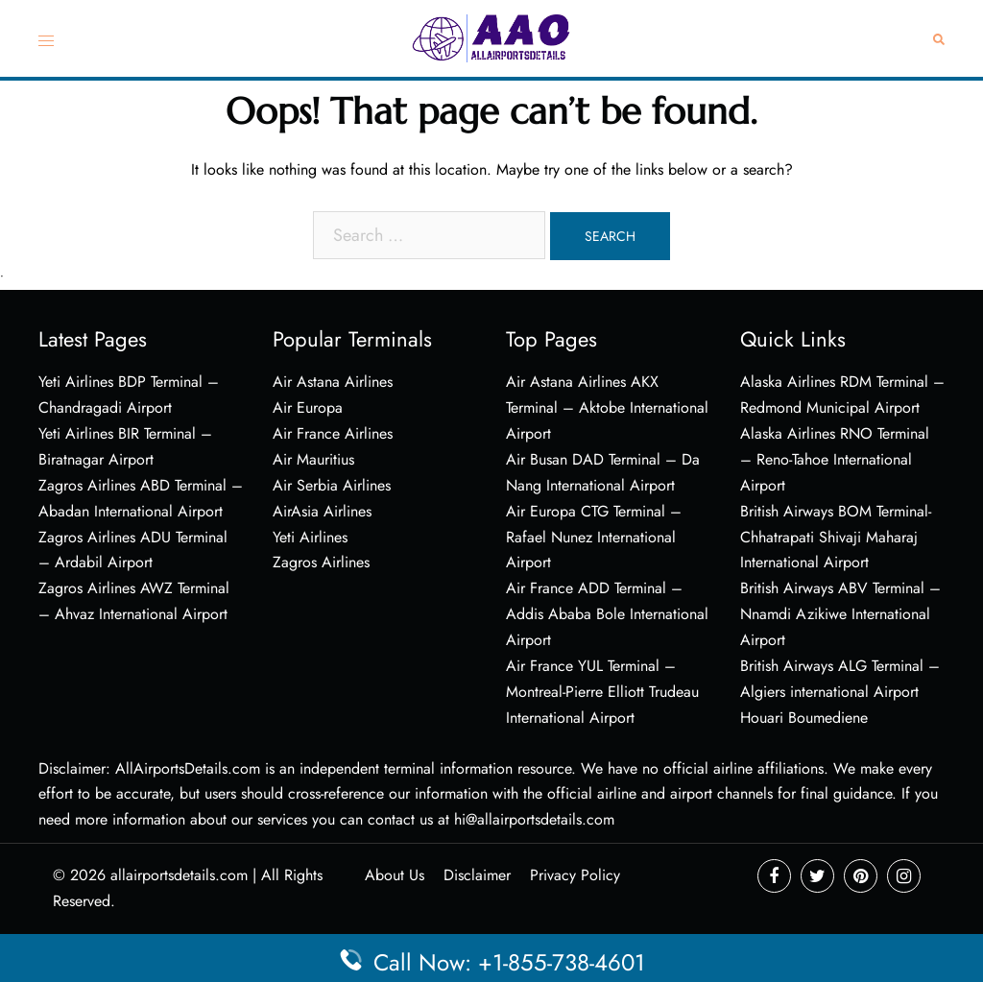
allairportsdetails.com (179, 875)
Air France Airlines (333, 433)
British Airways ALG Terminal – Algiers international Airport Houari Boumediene (840, 692)
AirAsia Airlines (322, 511)
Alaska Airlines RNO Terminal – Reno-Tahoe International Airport (834, 459)
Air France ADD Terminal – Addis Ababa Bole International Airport (607, 614)
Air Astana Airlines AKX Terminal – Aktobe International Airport (607, 407)
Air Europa (308, 407)
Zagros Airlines (321, 562)
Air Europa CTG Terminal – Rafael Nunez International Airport (594, 537)
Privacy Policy (575, 875)
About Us (394, 875)
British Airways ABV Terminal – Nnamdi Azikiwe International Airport (840, 614)
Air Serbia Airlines (332, 485)
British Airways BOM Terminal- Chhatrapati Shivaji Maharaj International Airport (835, 537)
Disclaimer (477, 875)
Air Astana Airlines (333, 382)
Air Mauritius (313, 459)
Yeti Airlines (310, 537)
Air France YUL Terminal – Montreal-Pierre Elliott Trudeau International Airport (602, 692)
